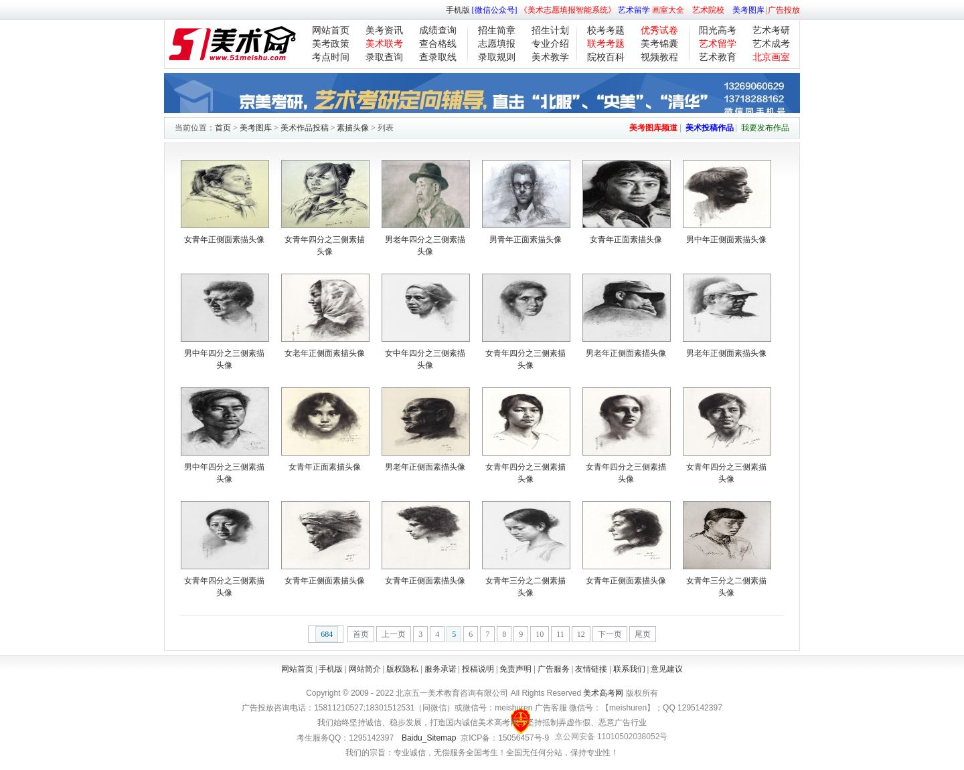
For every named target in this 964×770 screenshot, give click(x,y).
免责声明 (515, 669)
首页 (223, 127)
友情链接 (591, 669)
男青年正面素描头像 (525, 239)
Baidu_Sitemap (429, 738)
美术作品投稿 (304, 127)
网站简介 (365, 669)
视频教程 (659, 57)
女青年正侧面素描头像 (224, 239)
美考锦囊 (659, 44)
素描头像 (353, 127)
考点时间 (330, 57)
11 (560, 634)
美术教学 (550, 57)
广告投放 (784, 10)
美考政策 (330, 44)
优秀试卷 (659, 30)
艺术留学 (634, 10)
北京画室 (771, 57)
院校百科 (606, 57)
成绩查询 (438, 30)
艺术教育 (717, 57)
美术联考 (384, 44)
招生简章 (496, 30)
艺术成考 (771, 44)
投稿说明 (478, 669)
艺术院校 (708, 10)
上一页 (394, 634)
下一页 (610, 634)
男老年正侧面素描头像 (626, 353)
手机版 (458, 10)
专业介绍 (550, 44)
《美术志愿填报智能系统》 (567, 10)
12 (581, 634)
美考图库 (748, 10)
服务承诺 (440, 669)
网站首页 (330, 30)
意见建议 (667, 669)
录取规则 (496, 57)
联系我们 (629, 669)
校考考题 (606, 30)
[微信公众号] (494, 10)
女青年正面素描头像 (626, 239)
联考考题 (606, 44)
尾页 (643, 634)
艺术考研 (771, 30)
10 (540, 634)
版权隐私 (402, 669)
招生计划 (550, 30)
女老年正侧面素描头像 (325, 353)
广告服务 (554, 669)
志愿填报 (496, 44)
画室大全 (668, 10)
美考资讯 (384, 30)
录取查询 (384, 57)
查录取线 (438, 57)
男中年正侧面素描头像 (726, 239)
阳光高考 (717, 30)
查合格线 (438, 44)
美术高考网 (603, 693)
